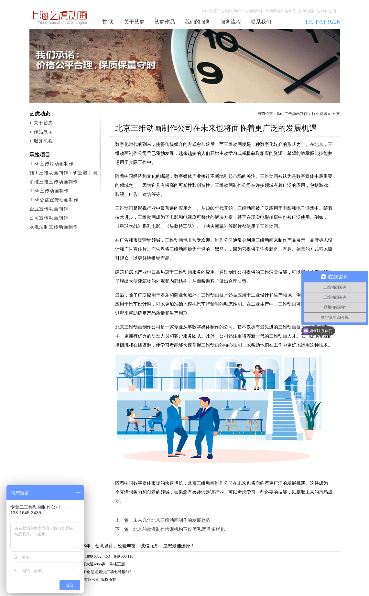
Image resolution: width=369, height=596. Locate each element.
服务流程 (230, 22)
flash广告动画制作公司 (58, 17)
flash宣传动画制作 (49, 190)
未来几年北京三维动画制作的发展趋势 (171, 520)
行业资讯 (319, 113)
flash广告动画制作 (292, 113)
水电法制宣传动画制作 (53, 227)
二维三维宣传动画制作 (53, 181)
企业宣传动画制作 (48, 209)
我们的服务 (198, 22)
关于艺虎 (134, 22)
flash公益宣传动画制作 (54, 199)
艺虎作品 (164, 22)
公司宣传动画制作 (48, 218)
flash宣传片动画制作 (51, 163)
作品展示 (43, 131)
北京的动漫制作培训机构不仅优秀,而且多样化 (179, 529)
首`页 (108, 22)
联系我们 (261, 22)
